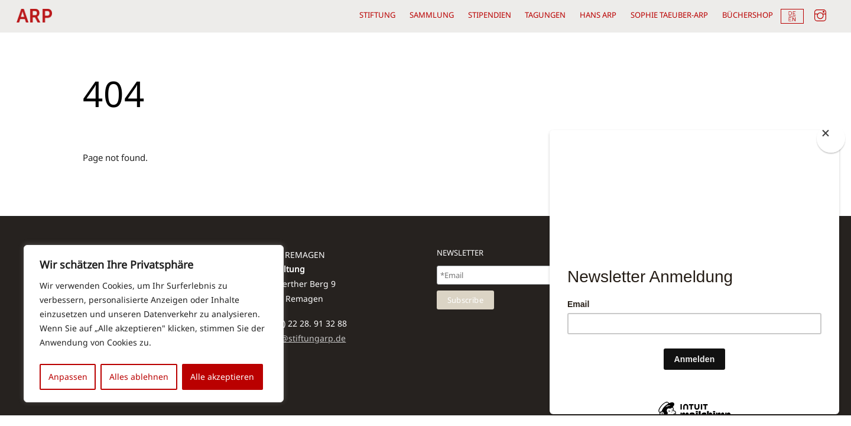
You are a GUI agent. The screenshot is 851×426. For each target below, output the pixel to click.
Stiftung (377, 14)
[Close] (831, 138)
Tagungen (545, 14)
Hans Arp (598, 14)
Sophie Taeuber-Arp (669, 14)
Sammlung (432, 14)
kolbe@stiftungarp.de (302, 338)
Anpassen (67, 376)
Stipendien (489, 14)
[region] (154, 323)
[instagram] (820, 13)
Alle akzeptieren (222, 376)
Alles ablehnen (138, 376)
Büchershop (747, 14)
